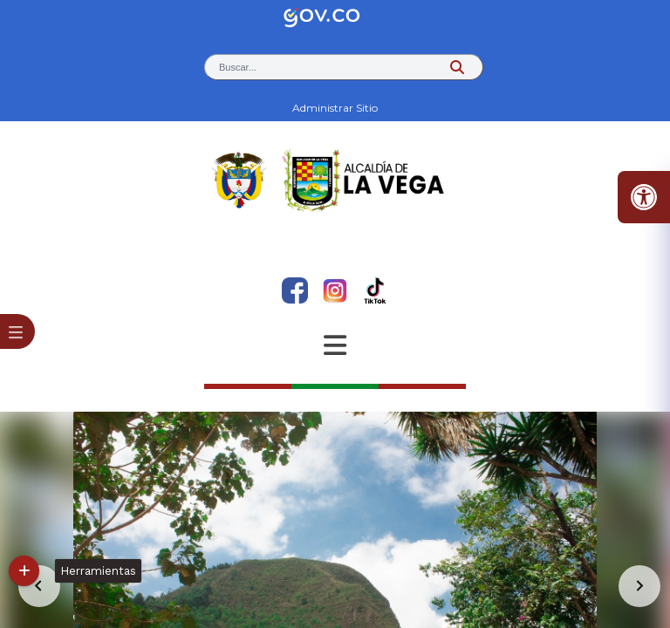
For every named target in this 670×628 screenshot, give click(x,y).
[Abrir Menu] (335, 345)
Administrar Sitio (335, 107)
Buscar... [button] (237, 67)
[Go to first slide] (639, 586)
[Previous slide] (39, 586)
